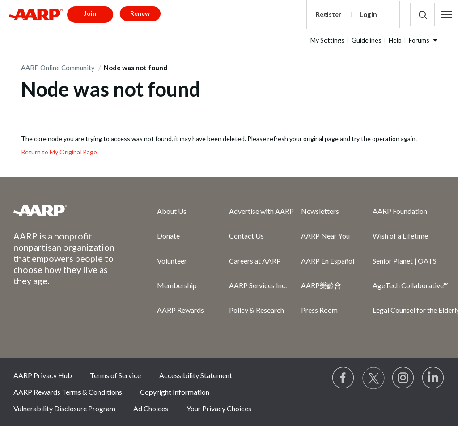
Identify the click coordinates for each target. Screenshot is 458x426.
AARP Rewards (180, 310)
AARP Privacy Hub (42, 375)
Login (368, 14)
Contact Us (246, 235)
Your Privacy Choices (219, 408)
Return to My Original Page (59, 152)
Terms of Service (115, 375)
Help (395, 40)
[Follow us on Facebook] (343, 378)
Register (328, 14)
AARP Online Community (58, 68)
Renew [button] (140, 13)
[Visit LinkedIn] (433, 378)
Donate (168, 235)
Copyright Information (174, 392)
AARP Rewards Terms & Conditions (67, 392)
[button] (446, 14)
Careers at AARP (255, 260)
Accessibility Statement (195, 375)
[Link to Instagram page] (403, 378)
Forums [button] (419, 40)
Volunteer (172, 260)
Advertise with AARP (261, 211)
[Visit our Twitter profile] (373, 378)
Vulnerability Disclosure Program (64, 408)
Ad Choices (150, 408)
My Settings (327, 40)
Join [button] (90, 13)
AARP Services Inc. (258, 285)
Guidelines (367, 40)
